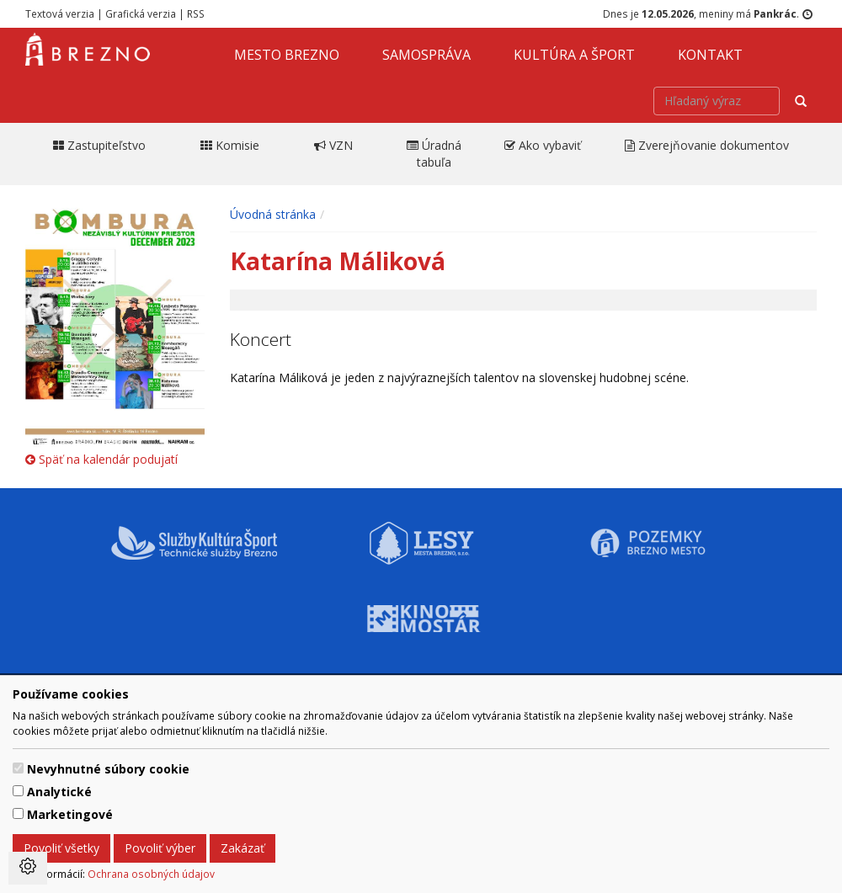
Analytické (59, 792)
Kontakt (710, 54)
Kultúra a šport (574, 54)
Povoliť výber (160, 848)
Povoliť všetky (61, 848)
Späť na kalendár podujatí (101, 459)
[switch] (18, 768)
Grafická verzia (140, 13)
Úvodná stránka (273, 214)
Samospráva (426, 54)
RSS (196, 13)
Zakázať (242, 848)
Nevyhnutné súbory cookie (108, 769)
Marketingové (70, 814)
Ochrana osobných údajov (151, 873)
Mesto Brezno (286, 54)
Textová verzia (59, 13)
